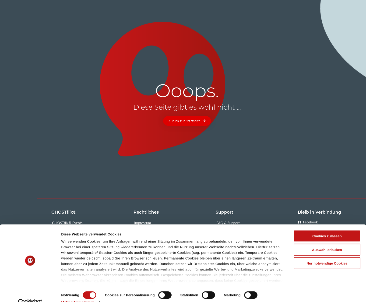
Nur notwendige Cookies (327, 254)
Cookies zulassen (327, 227)
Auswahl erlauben (327, 240)
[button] (187, 121)
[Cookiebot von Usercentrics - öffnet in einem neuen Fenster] (30, 292)
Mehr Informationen (77, 293)
